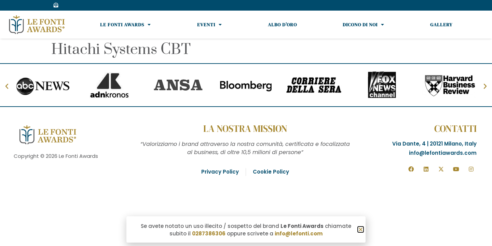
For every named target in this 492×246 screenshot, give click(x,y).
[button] (360, 229)
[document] (246, 123)
